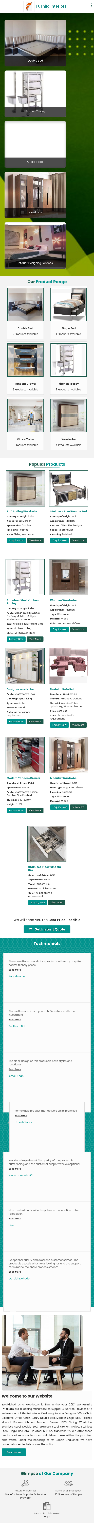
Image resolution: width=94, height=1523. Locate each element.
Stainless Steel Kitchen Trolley (23, 602)
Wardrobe (35, 212)
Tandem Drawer (25, 384)
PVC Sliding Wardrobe (22, 511)
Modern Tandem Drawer (23, 778)
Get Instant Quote (47, 929)
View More (35, 540)
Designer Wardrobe (20, 689)
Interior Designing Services (35, 263)
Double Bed (35, 61)
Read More (15, 969)
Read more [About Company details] (14, 1452)
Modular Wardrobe (63, 778)
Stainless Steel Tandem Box (44, 868)
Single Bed (69, 328)
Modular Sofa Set (62, 689)
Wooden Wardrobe (63, 600)
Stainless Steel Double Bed (68, 511)
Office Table (35, 162)
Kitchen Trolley (35, 111)
